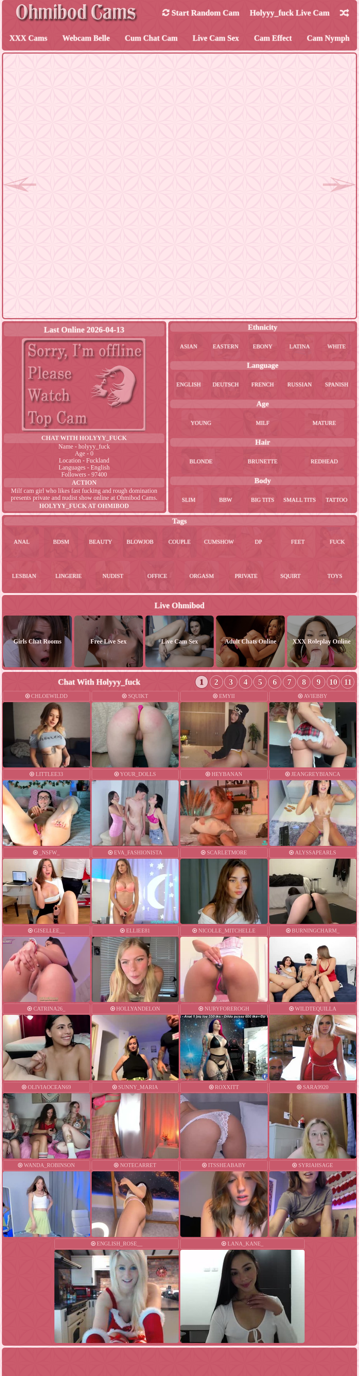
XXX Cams (28, 38)
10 (333, 685)
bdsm (61, 544)
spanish (336, 386)
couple (179, 544)
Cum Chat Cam (151, 38)
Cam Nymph (328, 38)
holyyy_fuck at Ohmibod (84, 507)
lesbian (24, 579)
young (201, 424)
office (157, 579)
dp (258, 544)
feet (297, 544)
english (188, 386)
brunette (262, 462)
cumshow (219, 544)
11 (348, 685)
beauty (100, 544)
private (246, 579)
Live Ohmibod (180, 608)
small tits (299, 501)
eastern (226, 347)
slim (188, 501)
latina (299, 347)
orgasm (201, 579)
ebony (262, 347)
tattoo (337, 501)
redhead (324, 462)
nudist (112, 579)
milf (262, 424)
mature (324, 424)
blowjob (140, 544)
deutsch (225, 386)
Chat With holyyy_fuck (84, 439)
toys (335, 579)
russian (299, 386)
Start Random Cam (200, 12)
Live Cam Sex (216, 38)
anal (21, 544)
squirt (290, 579)
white (337, 347)
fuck (337, 544)
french (262, 386)
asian (188, 347)
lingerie (68, 579)
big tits (262, 501)
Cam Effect (273, 38)
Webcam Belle (86, 38)
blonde (201, 462)
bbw (226, 501)
